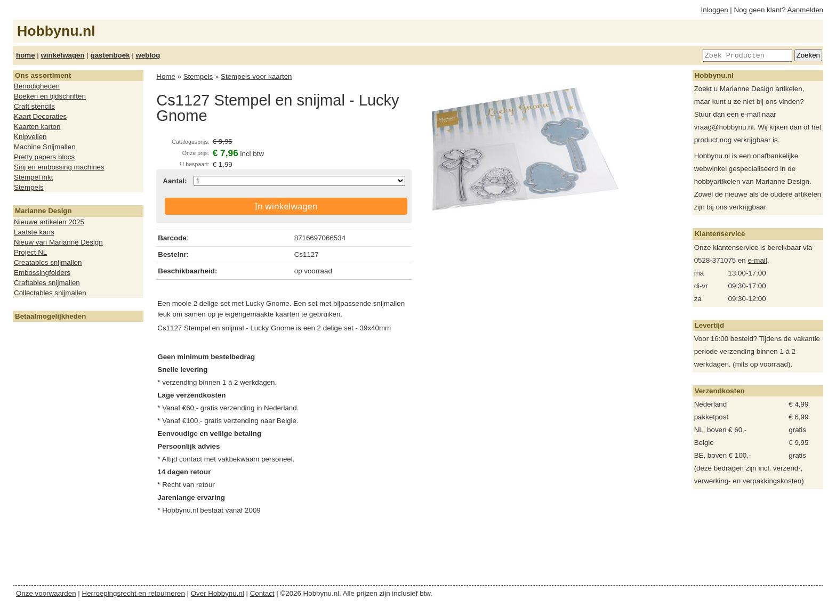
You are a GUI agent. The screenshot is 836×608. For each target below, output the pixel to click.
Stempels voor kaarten (256, 76)
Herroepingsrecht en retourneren (133, 593)
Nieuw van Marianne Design (58, 242)
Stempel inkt (33, 177)
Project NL (30, 252)
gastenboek (110, 55)
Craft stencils (34, 106)
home (25, 55)
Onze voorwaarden (46, 593)
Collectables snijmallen (50, 293)
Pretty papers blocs (44, 157)
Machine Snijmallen (45, 147)
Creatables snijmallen (48, 262)
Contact (262, 593)
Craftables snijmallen (47, 283)
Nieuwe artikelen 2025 (49, 222)
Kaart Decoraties (40, 116)
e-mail (757, 260)
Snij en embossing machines (59, 167)
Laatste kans (34, 232)
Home (165, 76)
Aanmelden (805, 10)
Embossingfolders (42, 273)
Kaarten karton (37, 127)
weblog (147, 55)
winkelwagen (62, 55)
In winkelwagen (286, 206)
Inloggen (714, 10)
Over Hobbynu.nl (217, 593)
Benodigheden (37, 86)
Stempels (29, 187)
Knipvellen (30, 137)
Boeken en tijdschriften (50, 96)
